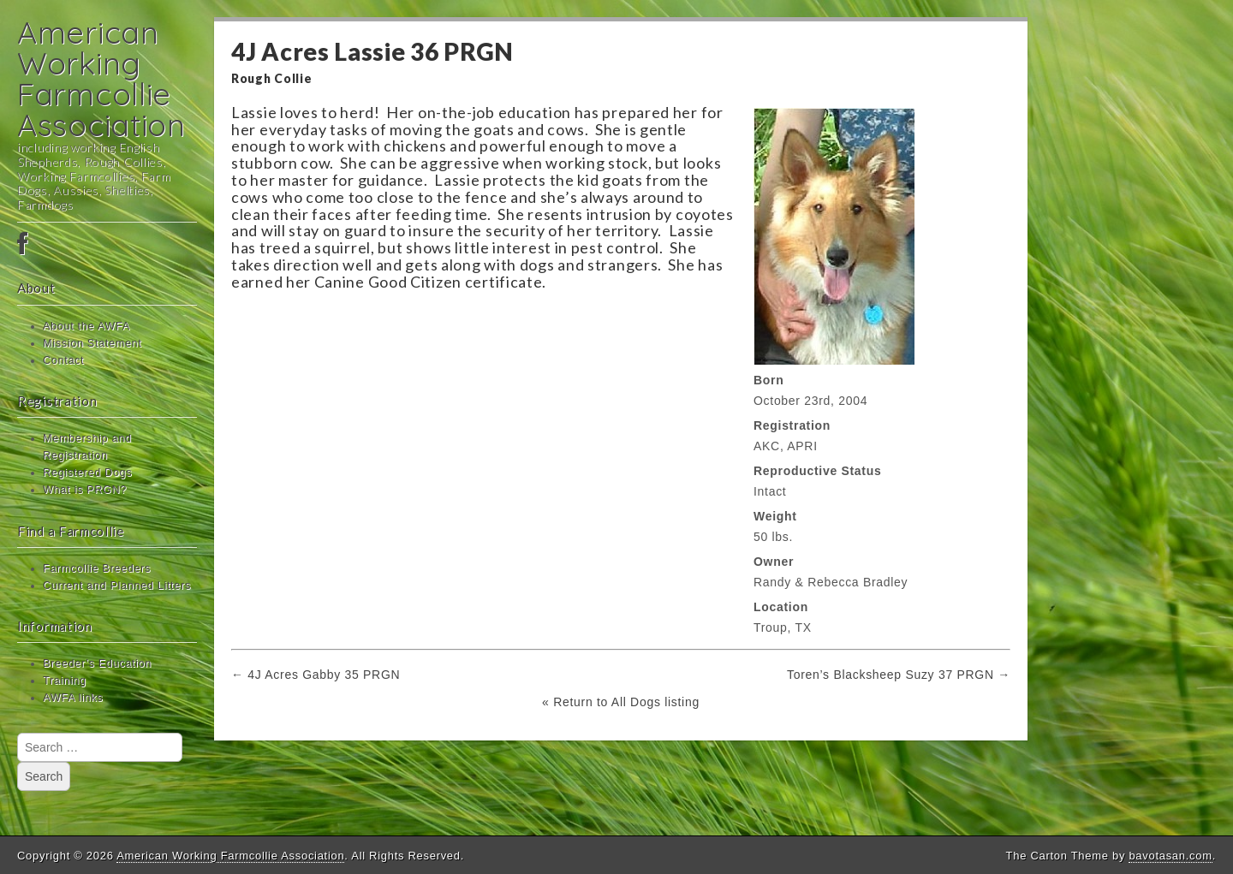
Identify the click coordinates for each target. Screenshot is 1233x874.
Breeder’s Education (97, 663)
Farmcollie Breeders (97, 568)
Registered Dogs (87, 473)
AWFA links (73, 698)
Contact (63, 360)
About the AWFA (86, 326)
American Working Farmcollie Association (101, 78)
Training (64, 681)
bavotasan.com (1170, 855)
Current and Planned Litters (117, 586)
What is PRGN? (85, 490)
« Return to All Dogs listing (621, 702)
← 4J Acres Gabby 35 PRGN (315, 674)
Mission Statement (92, 343)
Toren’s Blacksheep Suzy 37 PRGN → (898, 674)
